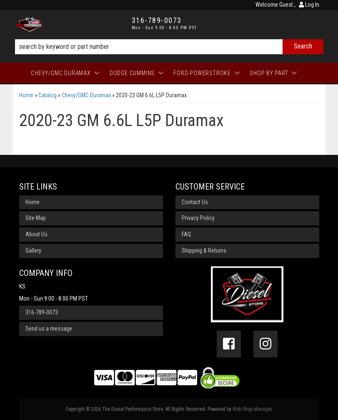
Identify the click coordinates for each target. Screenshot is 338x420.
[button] (169, 46)
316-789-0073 (41, 312)
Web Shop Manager (252, 409)
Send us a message (48, 328)
